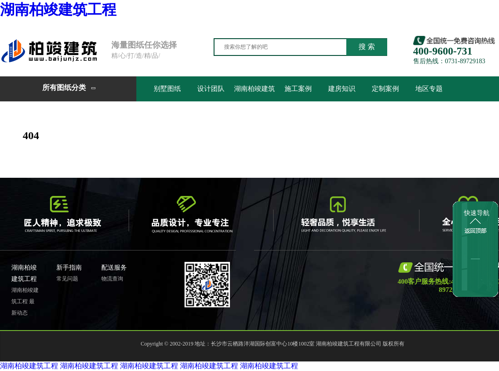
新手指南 (69, 267)
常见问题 (67, 279)
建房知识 (341, 88)
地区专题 (429, 88)
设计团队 (211, 88)
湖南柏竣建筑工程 (58, 9)
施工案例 (298, 88)
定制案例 (385, 88)
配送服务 (114, 267)
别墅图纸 (167, 88)
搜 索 (367, 46)
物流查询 (112, 279)
